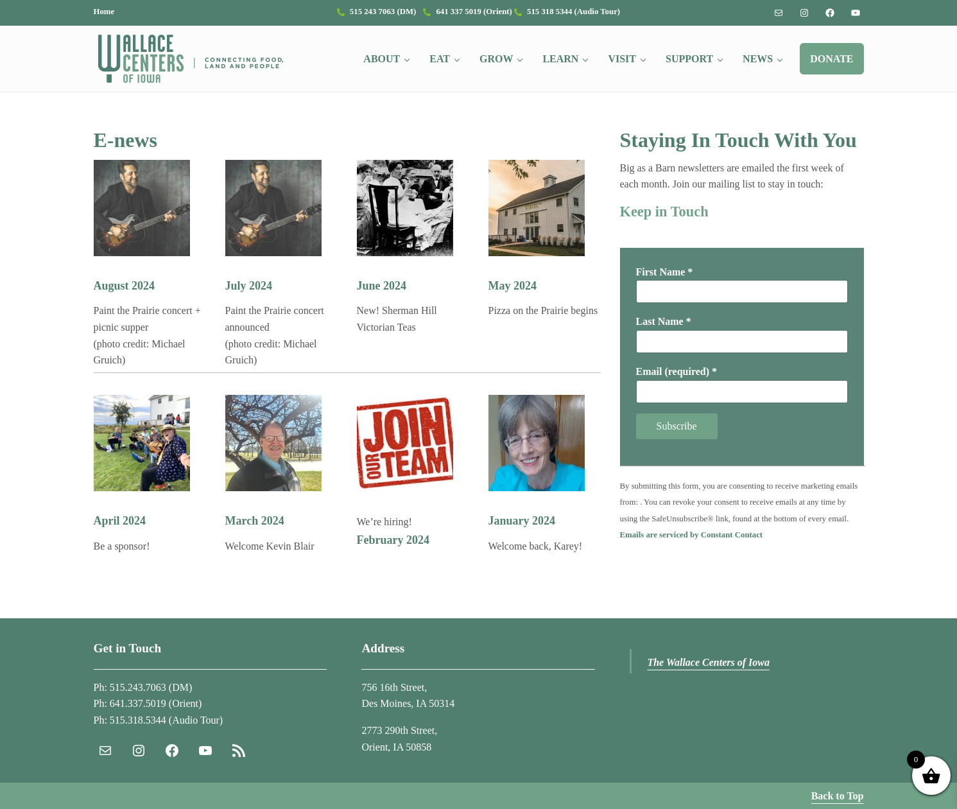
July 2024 (249, 285)
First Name (664, 271)
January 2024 (522, 520)
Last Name (663, 321)
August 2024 (124, 285)
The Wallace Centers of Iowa (708, 662)
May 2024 (512, 285)
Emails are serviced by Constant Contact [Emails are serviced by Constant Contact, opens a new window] (691, 534)
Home (104, 11)
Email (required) (677, 371)
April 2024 (120, 520)
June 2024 (382, 285)
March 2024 (254, 520)
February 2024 (393, 540)
